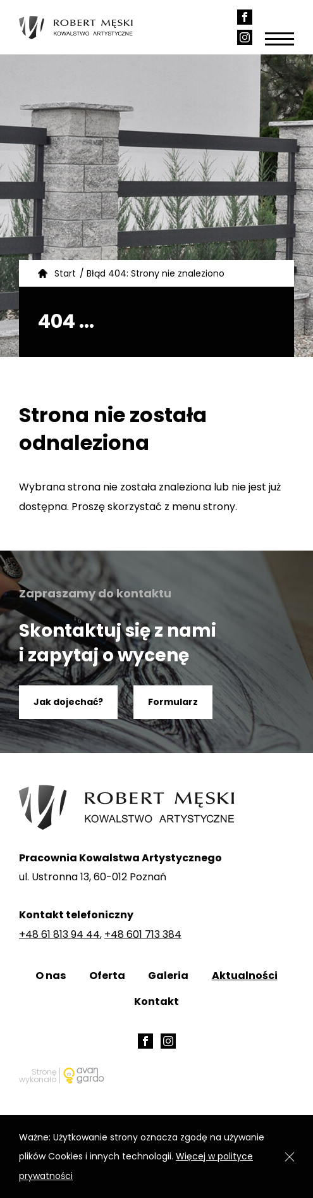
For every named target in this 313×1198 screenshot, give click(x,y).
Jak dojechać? (68, 702)
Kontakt (156, 1001)
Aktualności (245, 975)
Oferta (107, 975)
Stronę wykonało (37, 1075)
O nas (50, 975)
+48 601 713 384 (142, 934)
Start (65, 273)
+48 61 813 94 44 (59, 934)
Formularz (173, 702)
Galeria (168, 975)
